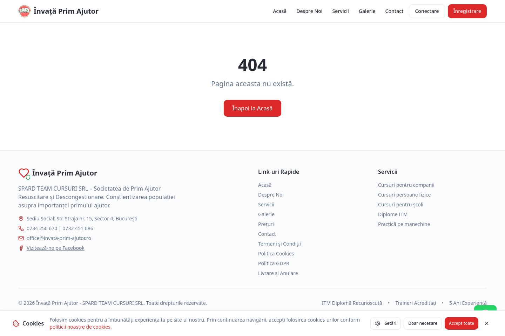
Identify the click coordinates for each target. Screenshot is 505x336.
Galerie (367, 11)
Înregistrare (467, 11)
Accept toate (461, 323)
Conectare (427, 11)
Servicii (340, 11)
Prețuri (266, 224)
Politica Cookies (276, 253)
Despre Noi (309, 11)
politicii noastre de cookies (79, 326)
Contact (394, 11)
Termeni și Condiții (279, 243)
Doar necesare (422, 323)
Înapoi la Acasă (252, 108)
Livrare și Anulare (278, 273)
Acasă (280, 11)
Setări (385, 323)
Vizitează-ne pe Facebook (56, 248)
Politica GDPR (273, 263)
